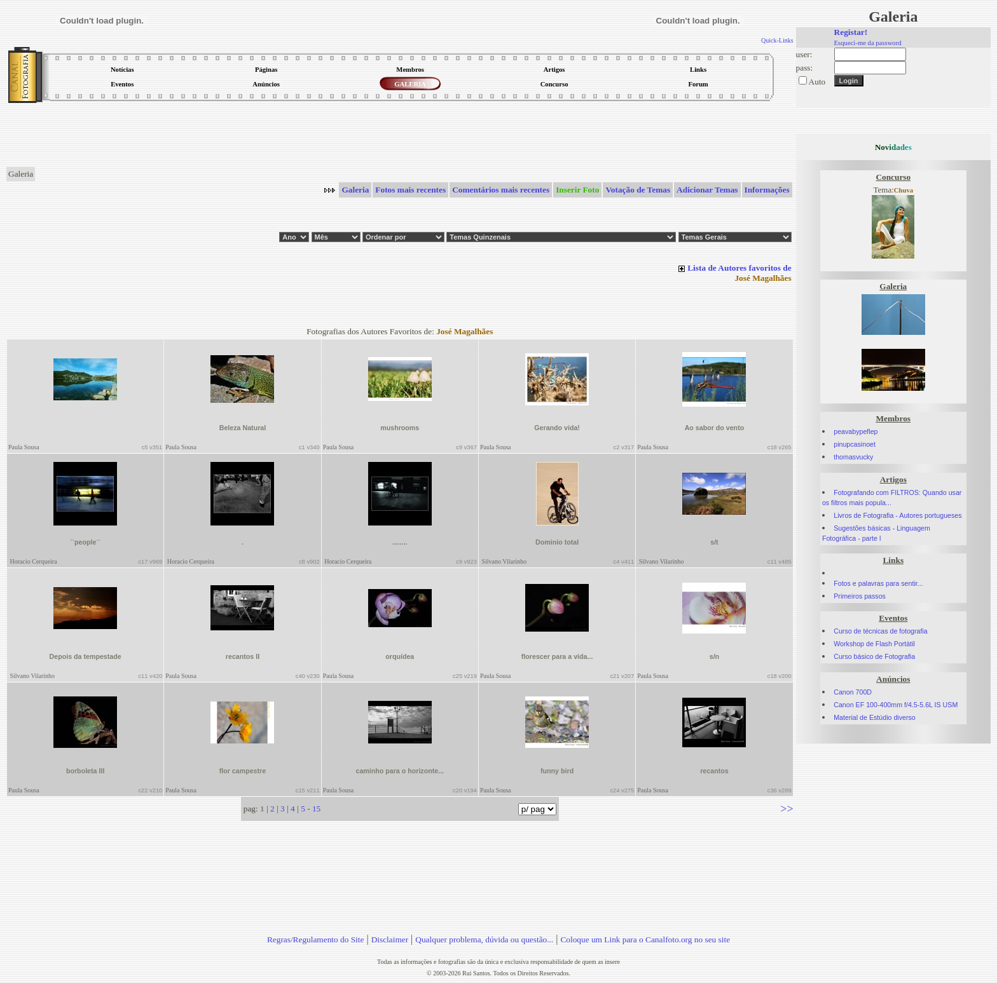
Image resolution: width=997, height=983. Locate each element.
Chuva (903, 190)
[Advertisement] (399, 136)
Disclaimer (389, 939)
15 (316, 808)
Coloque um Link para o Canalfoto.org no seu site (645, 939)
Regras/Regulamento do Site (315, 939)
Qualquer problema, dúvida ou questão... (484, 939)
